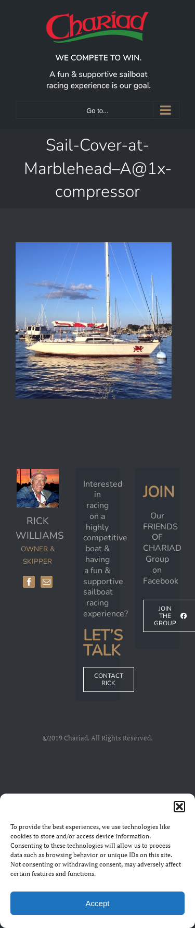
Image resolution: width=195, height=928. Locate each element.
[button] (179, 806)
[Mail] (47, 582)
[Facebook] (29, 582)
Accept (98, 903)
